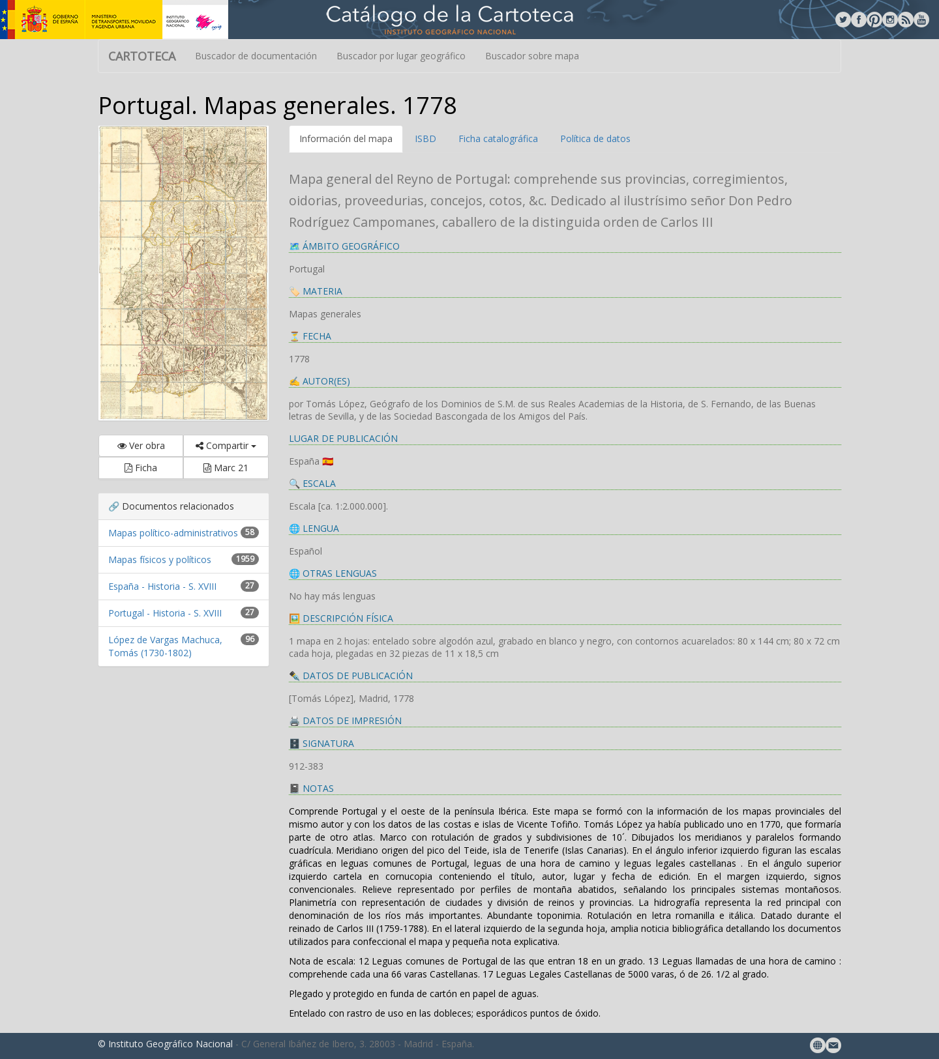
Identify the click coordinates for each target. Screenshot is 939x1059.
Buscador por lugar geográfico (401, 56)
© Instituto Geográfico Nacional (165, 1043)
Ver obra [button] (141, 445)
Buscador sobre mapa (532, 56)
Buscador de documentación (256, 56)
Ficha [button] (141, 467)
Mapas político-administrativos (173, 533)
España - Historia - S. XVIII (162, 586)
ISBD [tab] (425, 138)
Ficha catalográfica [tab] (498, 138)
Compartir (226, 445)
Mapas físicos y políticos (159, 559)
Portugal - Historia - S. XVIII (165, 613)
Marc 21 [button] (225, 467)
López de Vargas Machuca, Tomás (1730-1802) (165, 646)
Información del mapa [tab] (346, 138)
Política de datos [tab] (595, 138)
